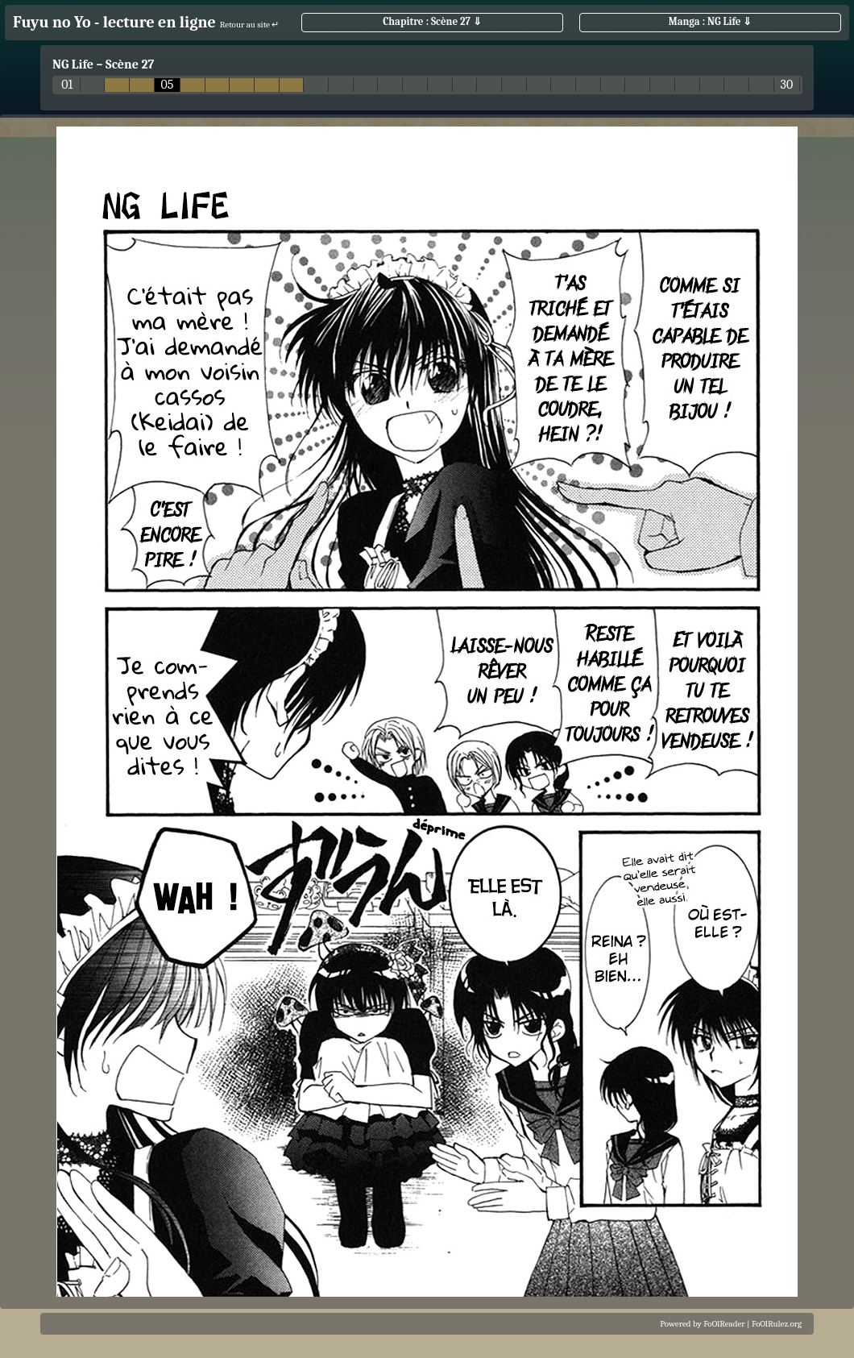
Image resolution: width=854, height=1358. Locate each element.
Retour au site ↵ (250, 24)
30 (787, 85)
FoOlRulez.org (777, 1324)
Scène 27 (130, 64)
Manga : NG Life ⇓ (710, 21)
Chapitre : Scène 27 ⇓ (432, 21)
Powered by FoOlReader (702, 1324)
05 (166, 85)
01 (67, 85)
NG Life (72, 64)
